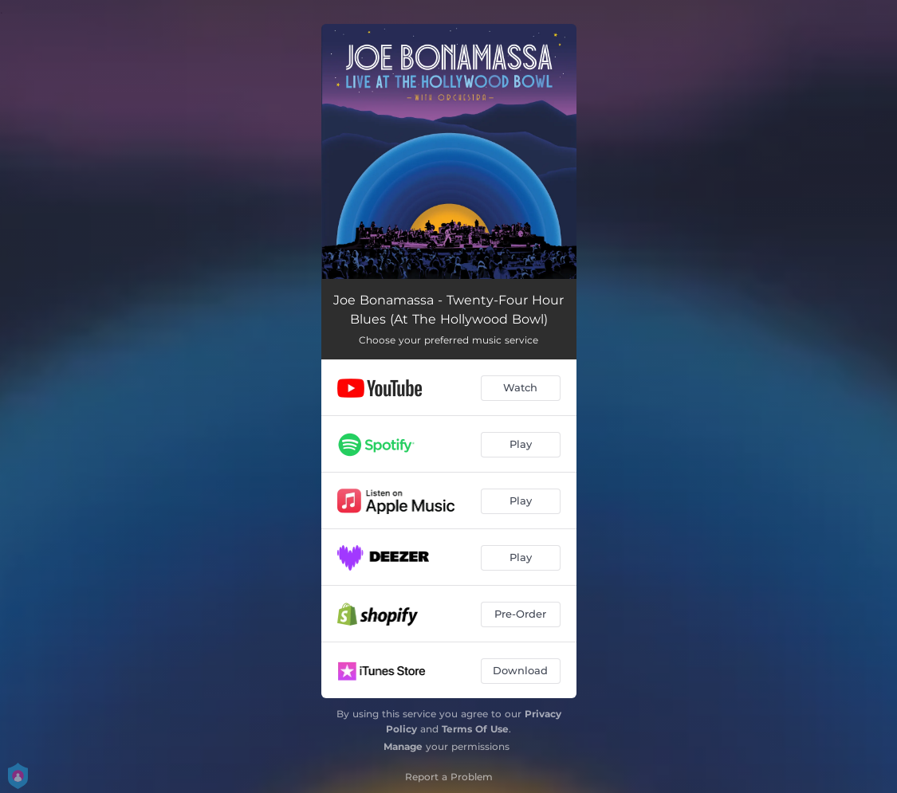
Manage (403, 746)
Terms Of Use (475, 729)
